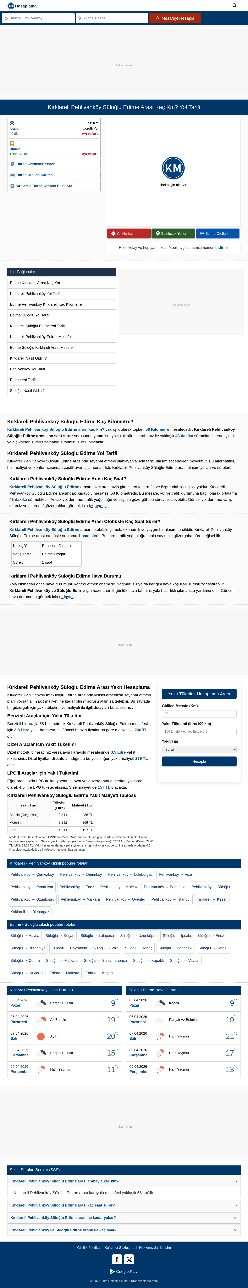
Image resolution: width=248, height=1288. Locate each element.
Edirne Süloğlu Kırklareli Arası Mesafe (41, 347)
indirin (221, 248)
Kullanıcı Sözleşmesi (121, 1248)
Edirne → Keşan (99, 973)
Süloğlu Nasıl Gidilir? (27, 391)
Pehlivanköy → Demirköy (81, 874)
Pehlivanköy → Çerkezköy (32, 874)
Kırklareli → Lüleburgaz (29, 912)
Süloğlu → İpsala (177, 936)
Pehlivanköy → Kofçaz (119, 887)
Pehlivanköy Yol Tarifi (27, 369)
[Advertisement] (124, 58)
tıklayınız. (98, 506)
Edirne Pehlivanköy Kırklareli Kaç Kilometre (46, 304)
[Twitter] (129, 1259)
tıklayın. (66, 597)
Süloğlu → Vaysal (184, 960)
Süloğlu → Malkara (62, 960)
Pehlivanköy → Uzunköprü (32, 899)
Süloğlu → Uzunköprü (138, 936)
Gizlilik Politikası (90, 1248)
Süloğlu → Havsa (24, 936)
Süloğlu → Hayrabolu (69, 948)
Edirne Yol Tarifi (23, 380)
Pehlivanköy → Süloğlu (210, 887)
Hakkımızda (148, 1248)
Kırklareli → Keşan (212, 899)
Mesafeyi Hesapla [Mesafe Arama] (175, 18)
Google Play (124, 1271)
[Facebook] (117, 1259)
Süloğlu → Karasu (213, 948)
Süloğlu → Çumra (25, 960)
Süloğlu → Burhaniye (27, 948)
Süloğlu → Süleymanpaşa (105, 960)
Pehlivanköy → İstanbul (170, 899)
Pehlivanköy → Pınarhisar (31, 887)
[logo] (22, 5)
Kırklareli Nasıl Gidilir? (28, 358)
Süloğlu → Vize (106, 948)
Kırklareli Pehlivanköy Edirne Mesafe (40, 337)
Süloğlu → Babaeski (175, 948)
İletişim (165, 1248)
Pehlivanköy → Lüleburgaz (130, 874)
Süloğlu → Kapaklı (148, 960)
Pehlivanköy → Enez (77, 887)
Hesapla (199, 761)
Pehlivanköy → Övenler (125, 899)
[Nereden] (38, 18)
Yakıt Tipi (170, 741)
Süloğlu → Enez (210, 936)
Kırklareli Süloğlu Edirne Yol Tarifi (37, 326)
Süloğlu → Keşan (59, 936)
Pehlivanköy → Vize (175, 874)
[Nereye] (112, 18)
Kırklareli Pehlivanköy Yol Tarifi (35, 294)
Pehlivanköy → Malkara (80, 899)
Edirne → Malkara (64, 973)
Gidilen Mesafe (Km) (180, 706)
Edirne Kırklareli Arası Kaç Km (35, 283)
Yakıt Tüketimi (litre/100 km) (186, 724)
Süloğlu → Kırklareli (26, 973)
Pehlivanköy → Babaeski (164, 887)
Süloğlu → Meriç (138, 948)
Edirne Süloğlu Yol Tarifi (29, 315)
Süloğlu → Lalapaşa (97, 936)
